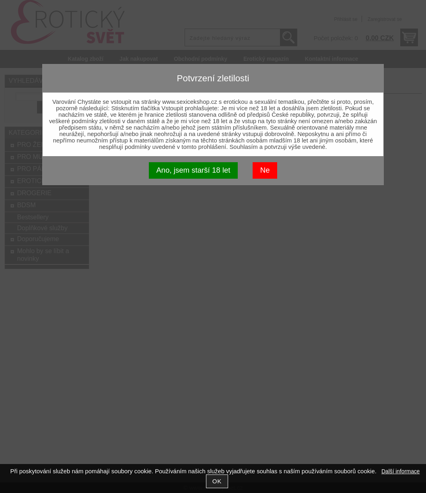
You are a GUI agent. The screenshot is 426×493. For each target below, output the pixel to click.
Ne (265, 170)
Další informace (400, 471)
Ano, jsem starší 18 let (193, 170)
